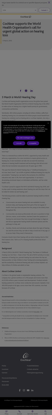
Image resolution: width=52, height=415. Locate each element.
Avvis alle (19, 143)
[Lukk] (48, 123)
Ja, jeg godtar (32, 143)
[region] (26, 134)
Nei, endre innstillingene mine (25, 137)
